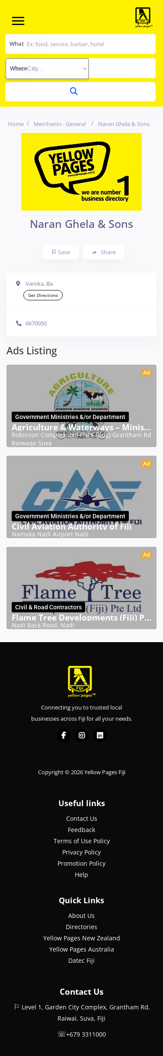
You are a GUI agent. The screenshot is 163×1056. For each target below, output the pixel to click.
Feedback (81, 830)
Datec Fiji (81, 960)
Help (81, 874)
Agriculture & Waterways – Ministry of (81, 427)
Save (61, 252)
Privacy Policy (81, 852)
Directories (81, 927)
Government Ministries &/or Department (70, 416)
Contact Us (81, 818)
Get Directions (43, 295)
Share (104, 252)
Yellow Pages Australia (81, 949)
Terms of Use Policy (82, 841)
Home (16, 124)
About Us (81, 915)
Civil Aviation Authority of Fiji (72, 526)
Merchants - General (60, 124)
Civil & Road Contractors (48, 607)
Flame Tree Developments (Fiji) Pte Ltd (81, 617)
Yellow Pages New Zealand (81, 938)
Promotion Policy (81, 863)
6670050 (36, 323)
